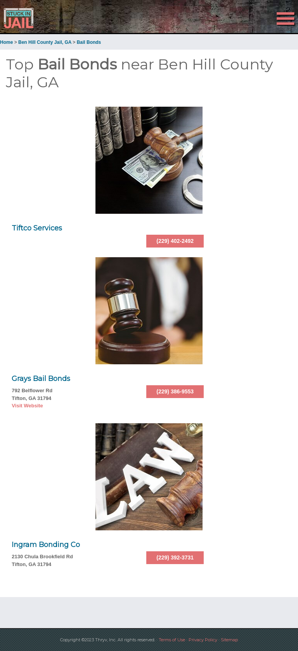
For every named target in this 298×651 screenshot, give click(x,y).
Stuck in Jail (44, 18)
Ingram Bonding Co (46, 544)
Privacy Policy (203, 639)
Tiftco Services (37, 228)
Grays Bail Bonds (41, 378)
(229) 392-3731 (175, 557)
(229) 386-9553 (175, 391)
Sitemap (229, 639)
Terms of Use (172, 639)
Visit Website (27, 406)
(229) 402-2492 (175, 241)
